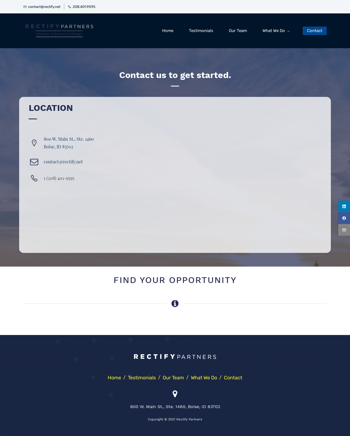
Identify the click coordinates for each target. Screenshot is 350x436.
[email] (344, 230)
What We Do (204, 378)
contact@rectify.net (63, 161)
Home (114, 378)
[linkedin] (344, 206)
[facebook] (344, 218)
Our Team (173, 378)
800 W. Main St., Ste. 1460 (69, 139)
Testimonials (142, 378)
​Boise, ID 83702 (58, 146)
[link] (175, 359)
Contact (233, 378)
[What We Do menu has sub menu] (277, 31)
